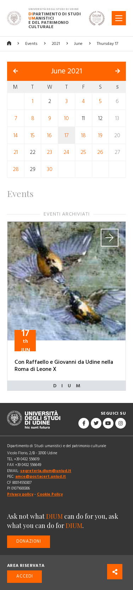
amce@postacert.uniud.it (40, 476)
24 (66, 152)
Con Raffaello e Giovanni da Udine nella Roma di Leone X (64, 365)
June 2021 (66, 71)
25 (83, 152)
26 (100, 152)
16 (49, 135)
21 (15, 152)
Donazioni (28, 541)
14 (15, 135)
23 (49, 152)
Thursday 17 (107, 44)
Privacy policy (20, 494)
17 (66, 135)
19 (100, 135)
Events (31, 44)
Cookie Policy (50, 494)
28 (16, 169)
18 (83, 135)
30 (49, 169)
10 (66, 118)
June (78, 44)
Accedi (24, 576)
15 (33, 135)
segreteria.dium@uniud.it (45, 470)
